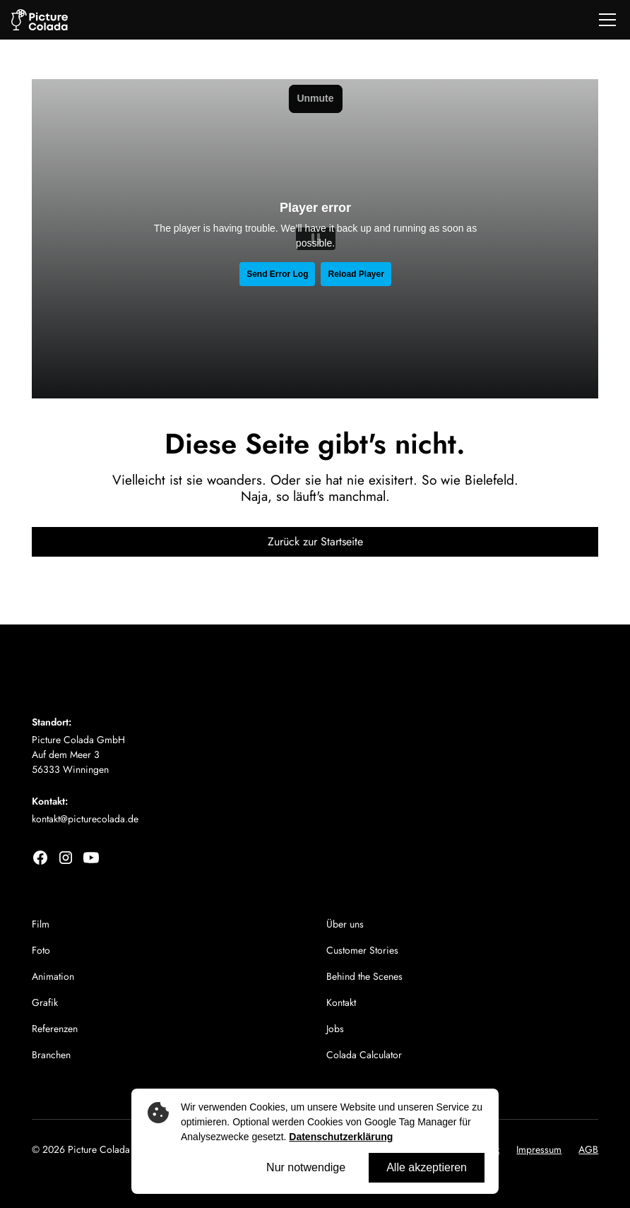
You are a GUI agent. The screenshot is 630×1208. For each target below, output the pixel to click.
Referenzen (55, 1029)
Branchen (51, 1055)
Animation (53, 976)
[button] (604, 20)
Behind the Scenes (364, 976)
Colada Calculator (364, 1055)
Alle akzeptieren (426, 1167)
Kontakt (341, 1002)
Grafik (45, 1002)
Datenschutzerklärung (341, 1136)
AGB (588, 1149)
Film (40, 924)
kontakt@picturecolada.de (85, 819)
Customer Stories (362, 950)
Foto (41, 950)
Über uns (345, 924)
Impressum (538, 1149)
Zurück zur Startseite (315, 541)
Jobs (335, 1029)
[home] (39, 20)
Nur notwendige (305, 1167)
